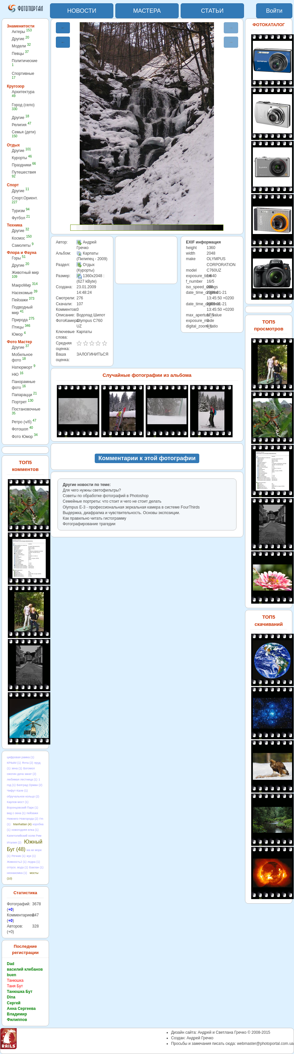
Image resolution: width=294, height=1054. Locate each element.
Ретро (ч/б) (24, 421)
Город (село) (23, 107)
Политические (25, 63)
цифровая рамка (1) (20, 757)
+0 (10, 909)
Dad (10, 964)
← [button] (63, 27)
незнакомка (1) (17, 873)
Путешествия (24, 174)
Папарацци (24, 394)
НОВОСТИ (81, 11)
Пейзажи (23, 299)
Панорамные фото (23, 384)
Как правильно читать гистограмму (94, 518)
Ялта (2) (27, 762)
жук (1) (31, 856)
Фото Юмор (25, 436)
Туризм (20, 210)
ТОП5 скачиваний (268, 620)
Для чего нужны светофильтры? (92, 490)
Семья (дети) (24, 134)
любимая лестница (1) (22, 779)
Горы (18, 258)
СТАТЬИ (212, 11)
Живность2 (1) (16, 861)
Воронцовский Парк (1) (22, 807)
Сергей (14, 1003)
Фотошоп (22, 429)
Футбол (21, 217)
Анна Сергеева (21, 1008)
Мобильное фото (22, 357)
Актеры (22, 31)
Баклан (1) (36, 867)
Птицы (21, 327)
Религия (21, 124)
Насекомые (24, 292)
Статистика (25, 892)
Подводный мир (22, 310)
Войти (274, 11)
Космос (22, 238)
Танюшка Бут (19, 991)
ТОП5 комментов (25, 466)
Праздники (24, 164)
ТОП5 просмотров (268, 325)
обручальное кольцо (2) (23, 796)
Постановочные (26, 411)
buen (11, 975)
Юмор (19, 334)
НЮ (17, 374)
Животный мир (25, 274)
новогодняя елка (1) (25, 829)
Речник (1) (18, 856)
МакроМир (25, 285)
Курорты (22, 157)
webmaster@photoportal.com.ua (265, 1043)
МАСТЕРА (147, 11)
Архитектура (23, 94)
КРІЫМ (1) (14, 762)
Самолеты (23, 245)
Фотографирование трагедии (89, 524)
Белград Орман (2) (29, 785)
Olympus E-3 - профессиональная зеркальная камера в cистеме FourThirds (131, 507)
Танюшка (15, 980)
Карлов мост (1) (17, 802)
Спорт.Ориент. (25, 200)
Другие (20, 38)
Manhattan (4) (22, 824)
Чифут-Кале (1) (17, 790)
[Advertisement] (146, 260)
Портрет (22, 401)
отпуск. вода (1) (17, 867)
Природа (23, 319)
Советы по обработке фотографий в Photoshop (106, 496)
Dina (11, 997)
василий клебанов (25, 969)
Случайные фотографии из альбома (147, 375)
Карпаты (84, 331)
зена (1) (16, 768)
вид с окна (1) (16, 813)
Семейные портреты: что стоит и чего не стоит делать (112, 501)
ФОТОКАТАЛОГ (269, 24)
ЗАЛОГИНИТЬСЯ (92, 354)
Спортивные (23, 75)
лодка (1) (33, 861)
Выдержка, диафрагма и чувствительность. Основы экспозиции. (121, 512)
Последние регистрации (25, 949)
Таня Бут (15, 986)
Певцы (20, 53)
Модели (21, 45)
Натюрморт (23, 367)
